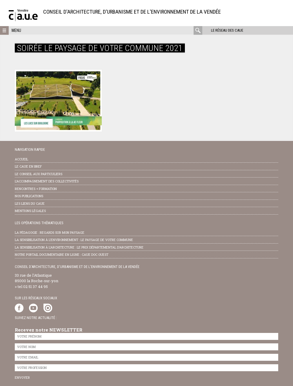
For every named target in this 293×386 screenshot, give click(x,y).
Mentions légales (30, 211)
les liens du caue (30, 203)
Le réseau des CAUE (227, 30)
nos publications (29, 196)
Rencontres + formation (36, 188)
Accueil (21, 159)
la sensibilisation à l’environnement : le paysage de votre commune (74, 240)
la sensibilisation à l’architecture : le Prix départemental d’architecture (79, 247)
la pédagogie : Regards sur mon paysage (49, 232)
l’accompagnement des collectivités (47, 181)
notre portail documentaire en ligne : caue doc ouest (61, 254)
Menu (16, 30)
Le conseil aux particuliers (38, 174)
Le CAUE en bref (28, 166)
